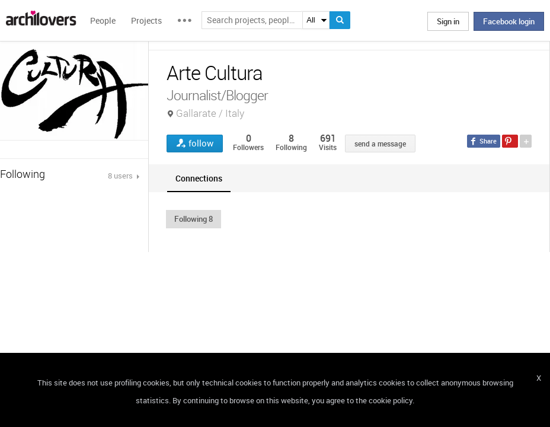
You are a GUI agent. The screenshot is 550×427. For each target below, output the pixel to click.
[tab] (199, 178)
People (103, 20)
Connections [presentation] (198, 178)
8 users (121, 175)
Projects (146, 20)
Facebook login (509, 21)
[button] (193, 219)
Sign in (448, 21)
